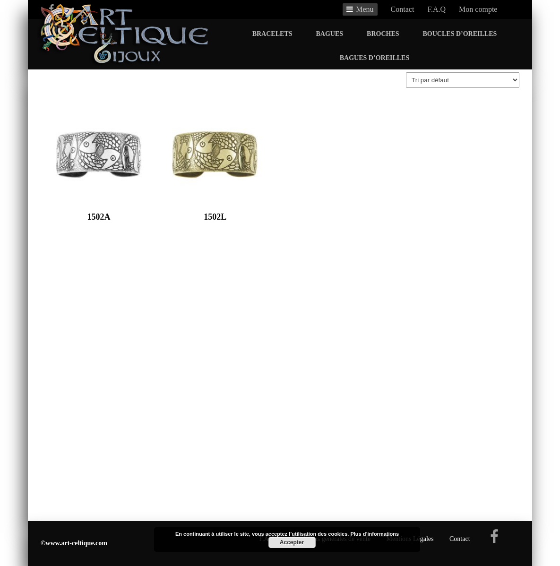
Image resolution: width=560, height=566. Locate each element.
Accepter (292, 542)
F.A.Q (436, 9)
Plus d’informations (374, 534)
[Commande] (462, 80)
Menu (364, 9)
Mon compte (478, 9)
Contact (402, 9)
